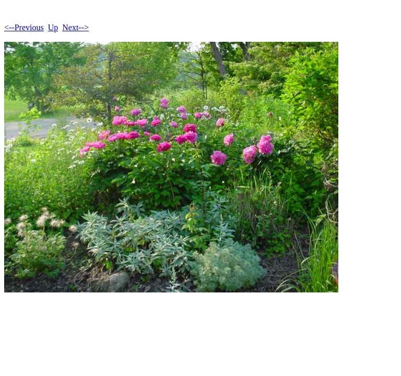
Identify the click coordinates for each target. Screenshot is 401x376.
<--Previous (24, 27)
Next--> (75, 27)
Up (53, 27)
